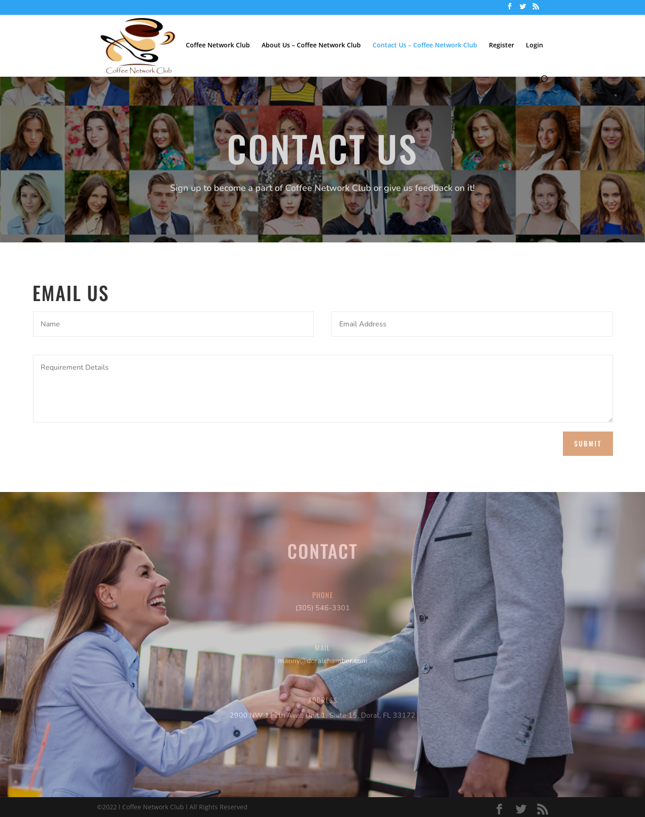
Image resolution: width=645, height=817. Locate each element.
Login (534, 45)
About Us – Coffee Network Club (311, 45)
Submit (588, 443)
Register (501, 45)
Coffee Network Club (218, 45)
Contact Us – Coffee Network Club (425, 45)
